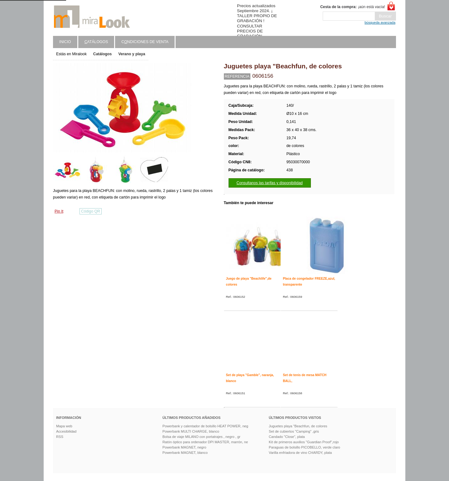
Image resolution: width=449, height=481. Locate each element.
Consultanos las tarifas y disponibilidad (270, 183)
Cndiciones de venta (144, 42)
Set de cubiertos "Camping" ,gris (294, 431)
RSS (59, 437)
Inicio (65, 42)
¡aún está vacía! (352, 7)
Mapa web (64, 426)
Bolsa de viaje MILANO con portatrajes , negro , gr (201, 437)
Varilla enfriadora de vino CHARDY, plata (300, 452)
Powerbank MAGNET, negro (184, 447)
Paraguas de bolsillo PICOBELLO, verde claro (304, 447)
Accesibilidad (66, 431)
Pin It (59, 211)
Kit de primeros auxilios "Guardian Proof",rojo (304, 442)
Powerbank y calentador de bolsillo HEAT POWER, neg (205, 426)
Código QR (90, 211)
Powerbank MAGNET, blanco (185, 452)
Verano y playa (131, 54)
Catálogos (102, 54)
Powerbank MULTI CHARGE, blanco (190, 431)
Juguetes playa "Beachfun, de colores (298, 426)
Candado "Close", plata (287, 437)
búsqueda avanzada (380, 22)
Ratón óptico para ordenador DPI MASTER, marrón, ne (205, 442)
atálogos (96, 42)
